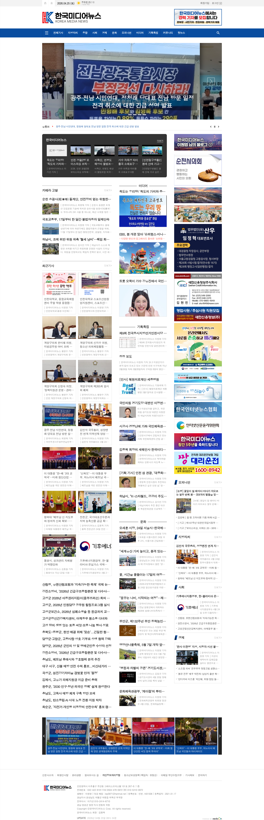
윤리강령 (76, 775)
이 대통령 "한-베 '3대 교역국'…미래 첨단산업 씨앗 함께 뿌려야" (199, 567)
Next (211, 81)
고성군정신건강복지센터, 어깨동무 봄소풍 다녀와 (199, 628)
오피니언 (126, 33)
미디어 (139, 33)
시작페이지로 (45, 3)
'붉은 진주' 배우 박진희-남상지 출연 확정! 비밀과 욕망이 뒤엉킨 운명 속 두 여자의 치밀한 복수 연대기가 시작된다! (199, 674)
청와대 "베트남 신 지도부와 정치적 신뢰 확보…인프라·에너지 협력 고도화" (199, 578)
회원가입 (204, 3)
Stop (215, 126)
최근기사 (48, 266)
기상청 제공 (85, 4)
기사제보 (189, 775)
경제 (104, 33)
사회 (94, 33)
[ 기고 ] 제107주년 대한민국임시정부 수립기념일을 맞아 (199, 522)
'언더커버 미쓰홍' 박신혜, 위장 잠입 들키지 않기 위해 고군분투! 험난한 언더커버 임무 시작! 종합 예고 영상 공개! (199, 679)
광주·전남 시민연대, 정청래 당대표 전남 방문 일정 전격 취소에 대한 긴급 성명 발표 (97, 126)
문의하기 (202, 775)
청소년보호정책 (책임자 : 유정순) (140, 775)
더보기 (160, 140)
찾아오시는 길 (92, 775)
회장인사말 (62, 775)
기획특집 (153, 33)
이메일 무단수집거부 (171, 775)
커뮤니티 (168, 33)
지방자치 (73, 33)
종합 (84, 33)
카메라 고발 (50, 190)
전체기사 (58, 33)
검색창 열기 (218, 32)
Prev (53, 81)
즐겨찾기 (52, 3)
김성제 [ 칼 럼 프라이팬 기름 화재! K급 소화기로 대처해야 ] (199, 517)
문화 (114, 33)
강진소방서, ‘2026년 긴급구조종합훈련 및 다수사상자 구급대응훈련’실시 (199, 623)
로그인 (215, 3)
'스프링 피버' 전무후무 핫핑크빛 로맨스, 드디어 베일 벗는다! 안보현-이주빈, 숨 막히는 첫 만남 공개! (199, 668)
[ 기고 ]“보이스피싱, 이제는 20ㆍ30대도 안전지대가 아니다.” (199, 528)
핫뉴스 (181, 33)
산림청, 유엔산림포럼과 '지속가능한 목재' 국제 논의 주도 (199, 618)
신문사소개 (47, 775)
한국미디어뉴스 (56, 140)
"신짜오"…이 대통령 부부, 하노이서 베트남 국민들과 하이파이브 (199, 573)
